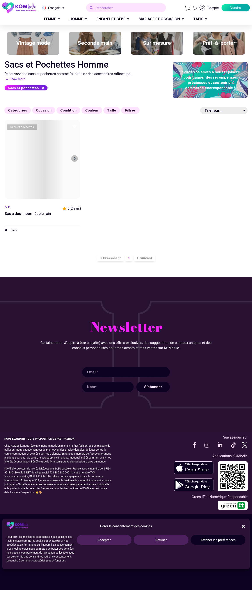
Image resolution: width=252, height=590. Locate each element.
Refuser (161, 540)
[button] (26, 88)
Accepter (104, 540)
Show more (17, 79)
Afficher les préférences (218, 540)
